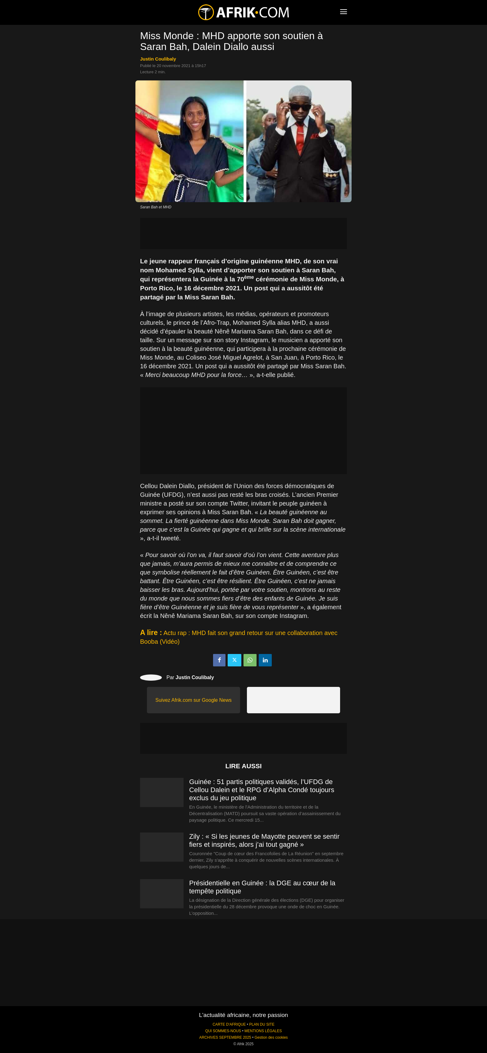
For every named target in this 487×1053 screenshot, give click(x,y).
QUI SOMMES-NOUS (223, 1031)
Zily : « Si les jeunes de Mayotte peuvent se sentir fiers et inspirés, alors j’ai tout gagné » (264, 840)
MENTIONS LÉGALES (263, 1031)
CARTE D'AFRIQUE (229, 1024)
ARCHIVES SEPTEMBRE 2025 (225, 1037)
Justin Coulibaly (158, 58)
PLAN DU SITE (261, 1024)
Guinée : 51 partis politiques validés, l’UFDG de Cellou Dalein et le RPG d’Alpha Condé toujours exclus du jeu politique (261, 790)
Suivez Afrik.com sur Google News (193, 700)
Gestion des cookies (271, 1037)
